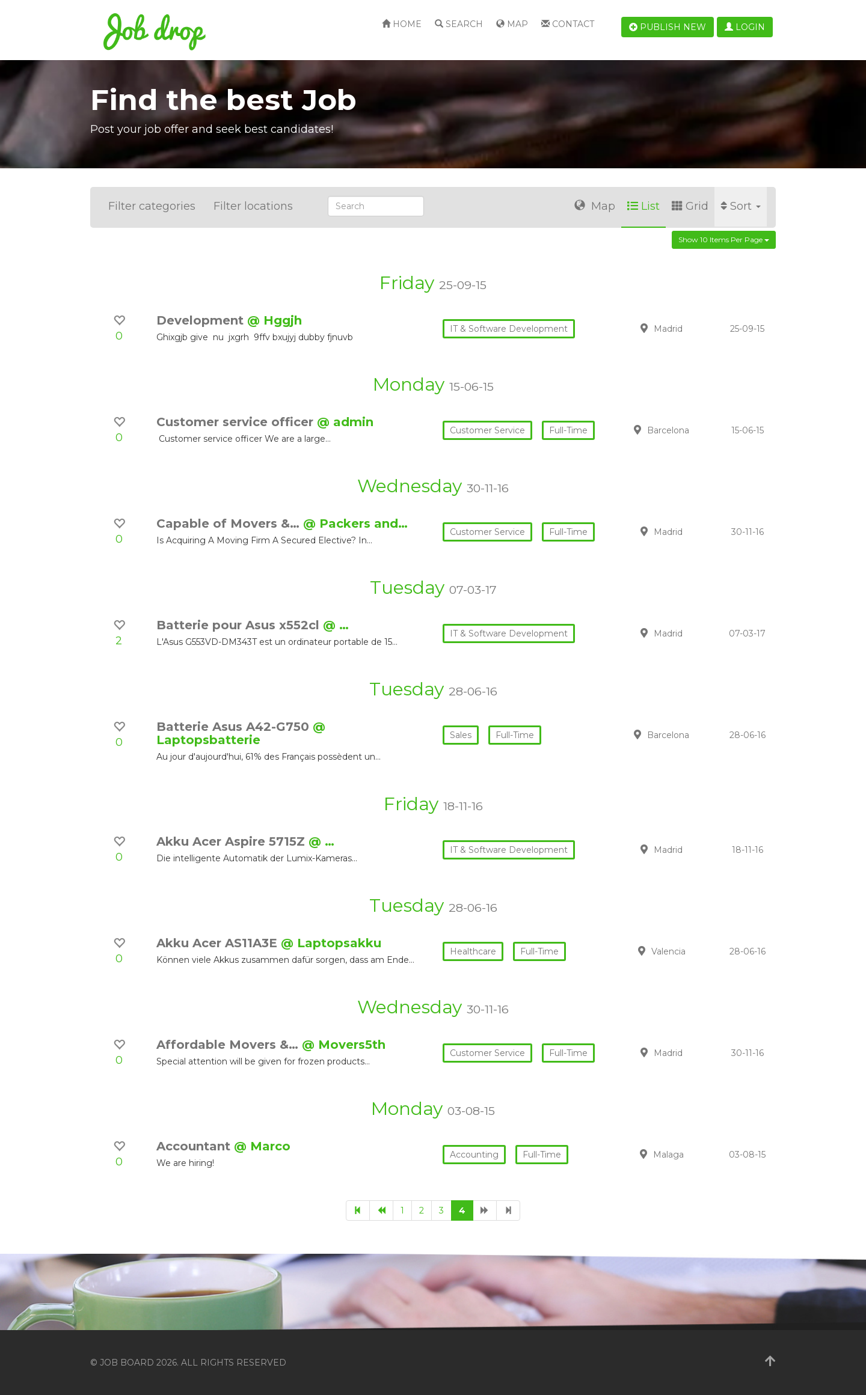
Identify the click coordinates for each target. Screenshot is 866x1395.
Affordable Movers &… (229, 1044)
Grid (690, 206)
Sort (740, 206)
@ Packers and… (355, 523)
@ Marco (262, 1146)
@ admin (345, 422)
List (643, 206)
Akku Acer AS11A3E (218, 943)
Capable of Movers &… (229, 523)
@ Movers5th (343, 1044)
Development (201, 320)
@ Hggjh (274, 320)
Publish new (667, 27)
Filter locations (253, 206)
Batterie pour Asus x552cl (239, 625)
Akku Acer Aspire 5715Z (232, 841)
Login (745, 27)
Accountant (195, 1146)
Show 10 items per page (723, 239)
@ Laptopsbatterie (240, 733)
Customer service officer (236, 422)
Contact (567, 24)
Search (459, 24)
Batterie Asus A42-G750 (234, 726)
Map (512, 24)
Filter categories (151, 206)
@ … (336, 625)
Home (402, 24)
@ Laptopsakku (331, 943)
